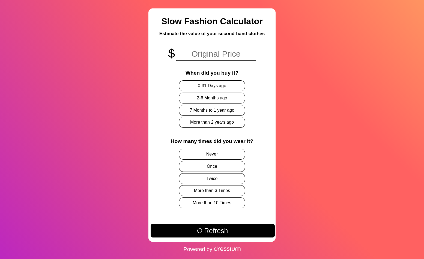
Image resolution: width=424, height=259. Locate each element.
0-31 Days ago (212, 85)
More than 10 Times (212, 202)
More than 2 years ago (212, 122)
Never (212, 154)
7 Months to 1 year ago (212, 110)
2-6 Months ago (212, 98)
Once (212, 166)
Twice (212, 178)
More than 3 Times (212, 190)
